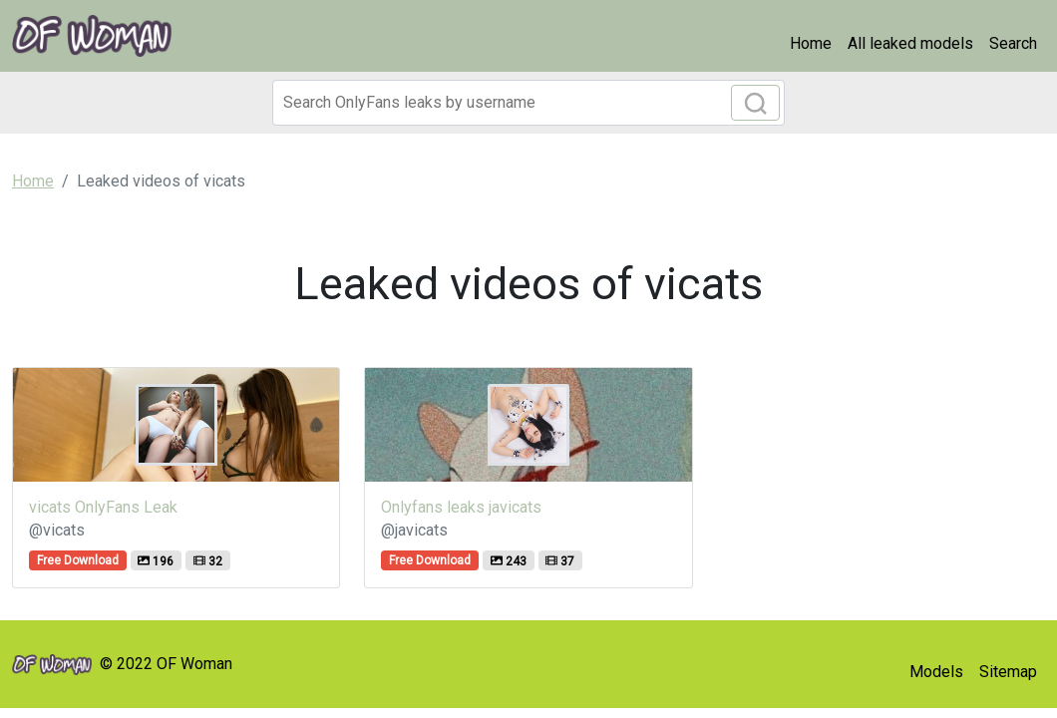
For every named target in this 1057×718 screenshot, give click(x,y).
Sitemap (1008, 671)
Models (936, 671)
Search (1013, 43)
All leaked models (910, 43)
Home (811, 43)
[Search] (528, 103)
